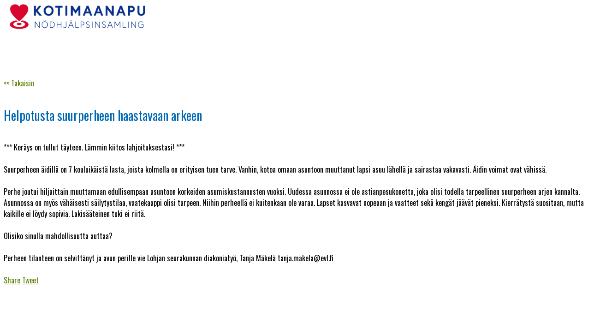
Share (12, 280)
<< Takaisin (19, 83)
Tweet (30, 280)
